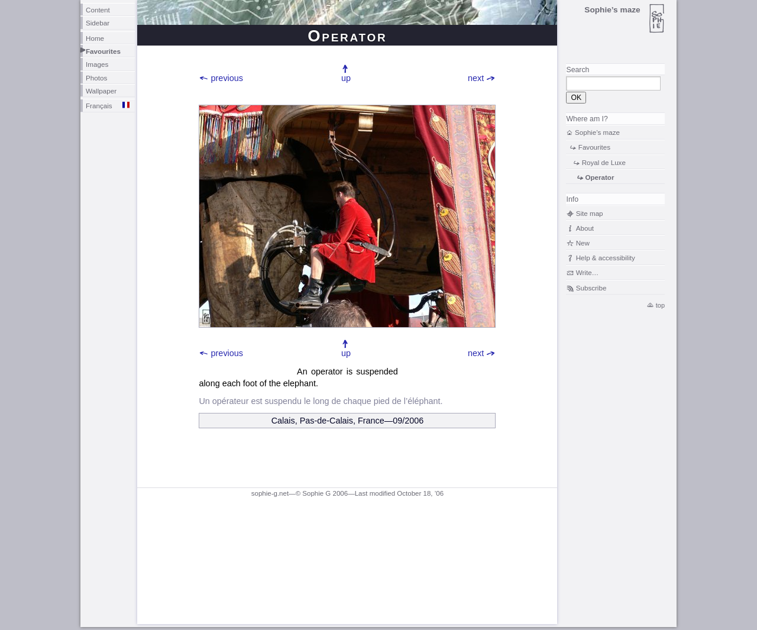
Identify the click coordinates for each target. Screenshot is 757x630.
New (583, 243)
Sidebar (97, 23)
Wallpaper (101, 91)
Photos (96, 78)
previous (227, 78)
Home (95, 38)
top (660, 305)
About (585, 228)
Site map (589, 213)
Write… (587, 272)
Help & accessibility (605, 257)
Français (99, 105)
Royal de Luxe (604, 162)
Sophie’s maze (597, 132)
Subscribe (591, 288)
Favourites (103, 51)
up (346, 78)
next (476, 78)
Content (98, 10)
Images (97, 64)
